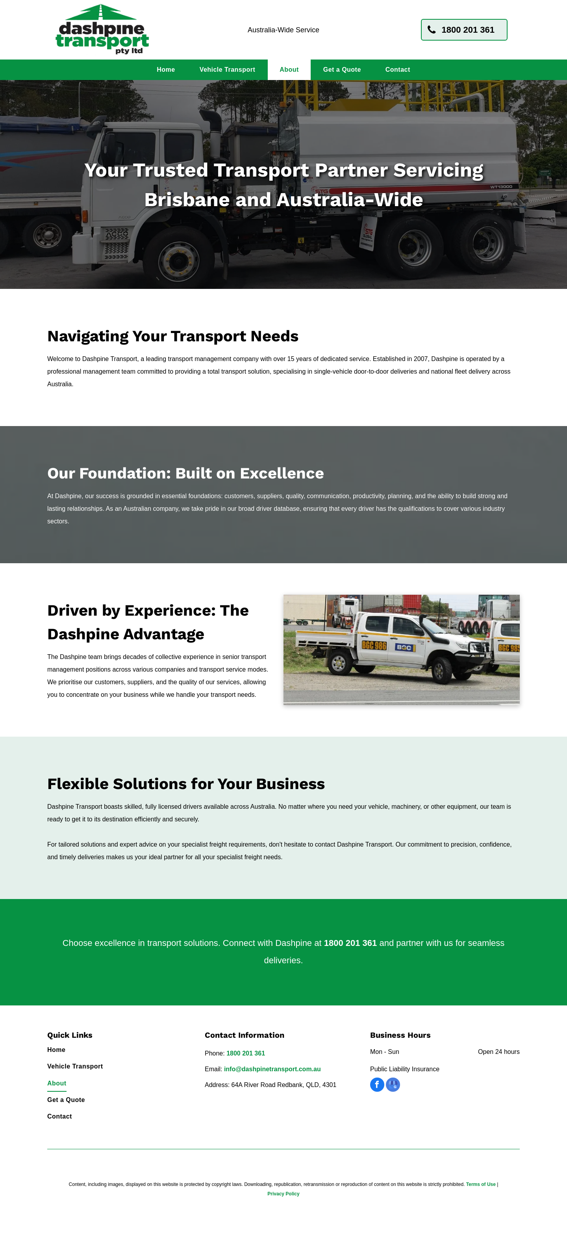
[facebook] (377, 1086)
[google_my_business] (393, 1086)
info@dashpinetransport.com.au (272, 1069)
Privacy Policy (283, 1194)
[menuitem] (166, 70)
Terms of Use (481, 1184)
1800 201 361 (350, 943)
